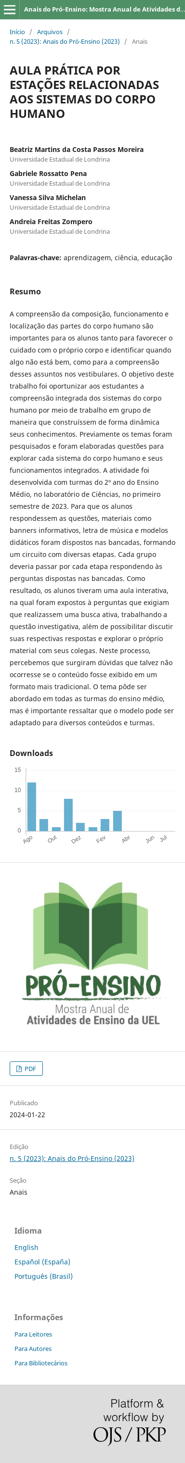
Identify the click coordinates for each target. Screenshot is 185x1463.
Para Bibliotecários (40, 1363)
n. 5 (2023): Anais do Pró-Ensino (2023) (65, 41)
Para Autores (33, 1348)
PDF (29, 1068)
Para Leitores (33, 1334)
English (26, 1247)
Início (17, 31)
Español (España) (42, 1261)
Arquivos (50, 31)
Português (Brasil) (43, 1276)
